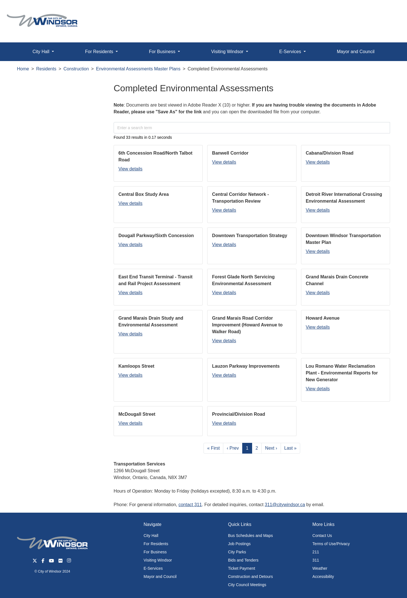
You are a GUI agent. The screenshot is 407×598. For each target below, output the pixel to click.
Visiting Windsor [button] (228, 51)
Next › (271, 448)
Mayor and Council (355, 51)
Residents (46, 68)
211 (315, 552)
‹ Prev (233, 448)
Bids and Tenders (243, 560)
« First (213, 448)
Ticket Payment (241, 568)
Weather (319, 568)
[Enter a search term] (252, 127)
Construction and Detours (250, 576)
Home (23, 68)
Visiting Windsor (158, 560)
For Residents (156, 543)
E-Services (153, 568)
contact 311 (190, 504)
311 (315, 560)
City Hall (151, 535)
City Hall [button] (42, 51)
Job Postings (239, 543)
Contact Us (322, 535)
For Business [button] (163, 51)
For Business (155, 552)
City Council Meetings (247, 584)
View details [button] (130, 168)
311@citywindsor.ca (285, 504)
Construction (76, 68)
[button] (390, 10)
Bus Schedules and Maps (250, 535)
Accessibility (323, 576)
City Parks (237, 552)
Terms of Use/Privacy (331, 543)
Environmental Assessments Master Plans (138, 68)
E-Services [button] (290, 51)
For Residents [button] (99, 51)
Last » (290, 448)
